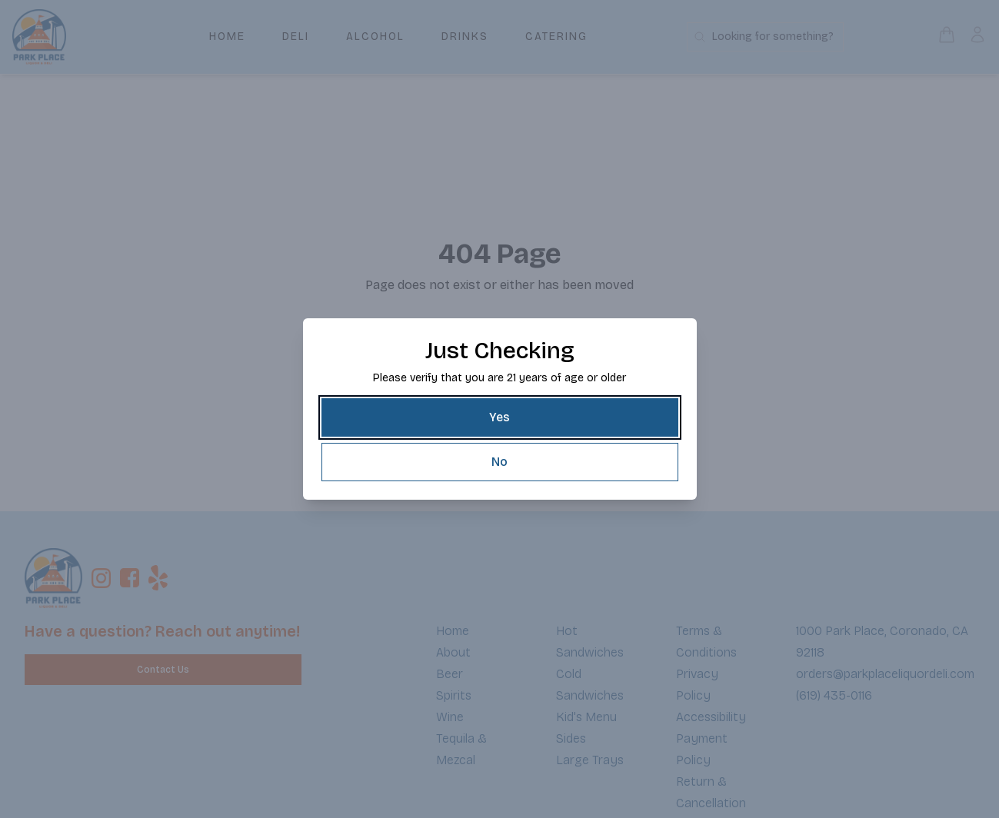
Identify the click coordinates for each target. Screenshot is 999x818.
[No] (499, 462)
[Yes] (499, 417)
